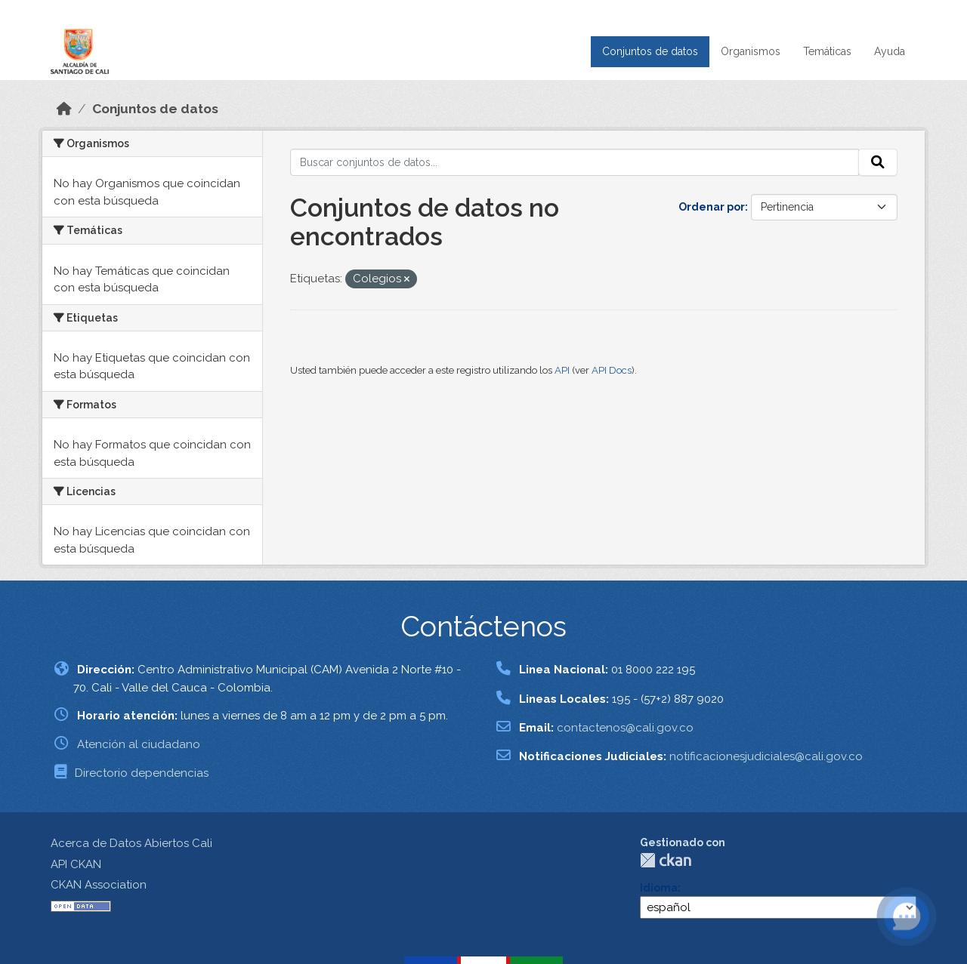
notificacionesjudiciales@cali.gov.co (766, 756)
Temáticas (827, 51)
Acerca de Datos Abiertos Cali (131, 843)
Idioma (659, 888)
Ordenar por (711, 207)
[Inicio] (64, 108)
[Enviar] (877, 162)
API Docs (612, 370)
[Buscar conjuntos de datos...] (574, 162)
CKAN (665, 860)
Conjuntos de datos (650, 51)
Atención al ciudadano (138, 744)
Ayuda (889, 51)
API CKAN (76, 864)
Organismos (750, 51)
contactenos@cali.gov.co (625, 728)
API (562, 370)
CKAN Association (99, 885)
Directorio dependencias (142, 773)
